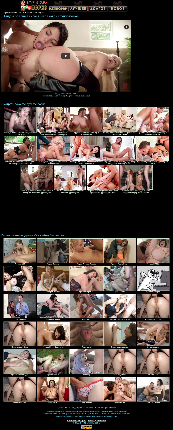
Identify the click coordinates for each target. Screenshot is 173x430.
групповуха (74, 96)
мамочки (58, 96)
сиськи (82, 96)
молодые (50, 96)
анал (88, 96)
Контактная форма (76, 420)
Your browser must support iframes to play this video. (66, 56)
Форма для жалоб (97, 420)
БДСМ (65, 96)
